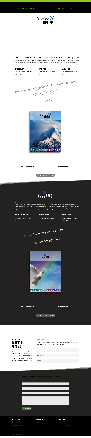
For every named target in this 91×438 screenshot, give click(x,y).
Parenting (59, 430)
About (58, 8)
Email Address (26, 386)
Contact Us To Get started (45, 175)
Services (32, 8)
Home (18, 8)
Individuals (42, 430)
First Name (25, 381)
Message (24, 395)
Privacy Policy (45, 437)
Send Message (27, 408)
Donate (64, 8)
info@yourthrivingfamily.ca (19, 425)
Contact (72, 8)
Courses (24, 8)
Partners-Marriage (50, 430)
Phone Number (26, 391)
